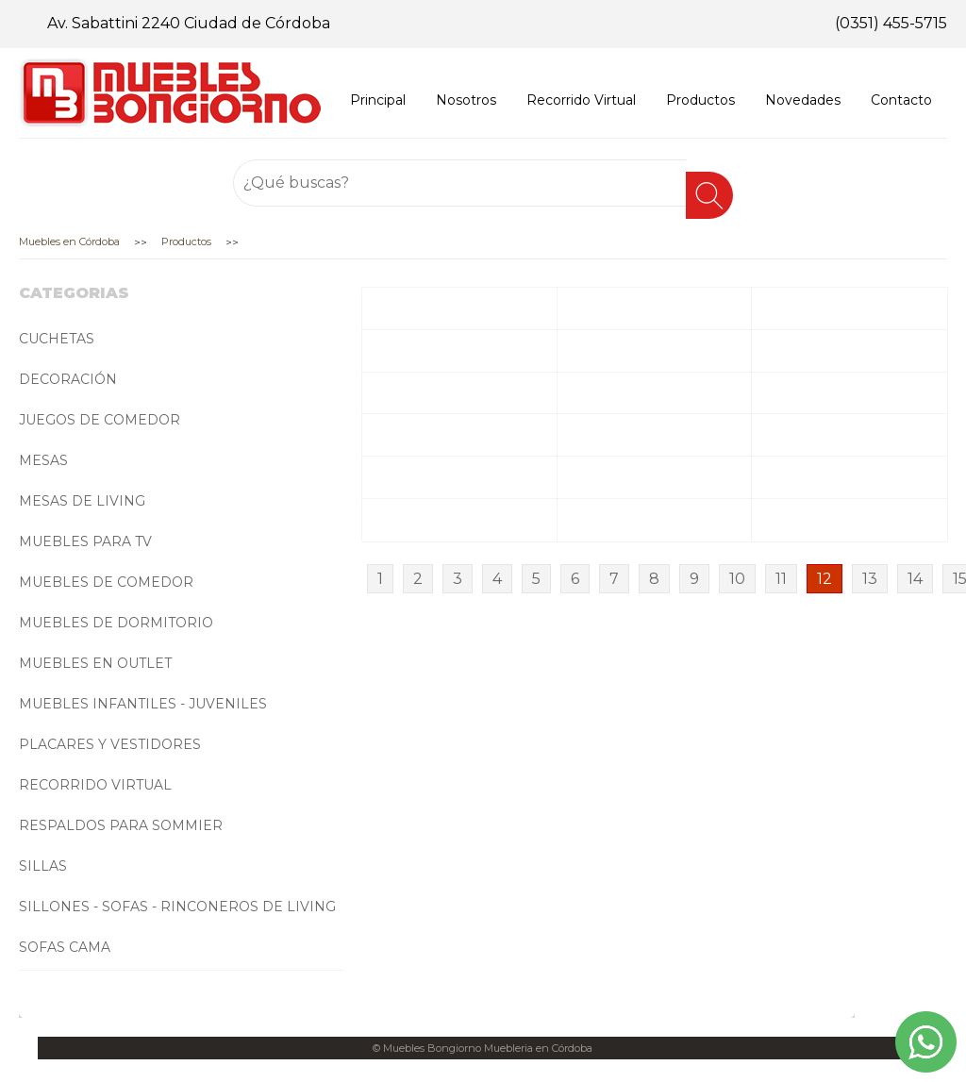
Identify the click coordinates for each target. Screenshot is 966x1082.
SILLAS (43, 865)
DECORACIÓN (68, 379)
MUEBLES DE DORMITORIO (116, 622)
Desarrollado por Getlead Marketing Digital (483, 1070)
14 (915, 579)
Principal (378, 100)
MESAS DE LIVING (82, 500)
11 (781, 579)
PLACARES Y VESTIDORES (110, 744)
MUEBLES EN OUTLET (95, 663)
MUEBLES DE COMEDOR (106, 582)
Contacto (901, 100)
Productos (700, 100)
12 (824, 579)
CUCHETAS (56, 338)
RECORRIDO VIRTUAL (95, 784)
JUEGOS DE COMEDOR (99, 419)
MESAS (43, 460)
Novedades (803, 100)
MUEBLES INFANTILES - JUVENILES (143, 703)
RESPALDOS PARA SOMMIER (121, 825)
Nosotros (466, 100)
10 (737, 579)
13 (869, 579)
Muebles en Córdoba (69, 241)
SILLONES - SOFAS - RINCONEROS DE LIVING (177, 906)
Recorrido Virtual (581, 100)
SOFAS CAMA (64, 947)
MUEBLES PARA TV (85, 541)
